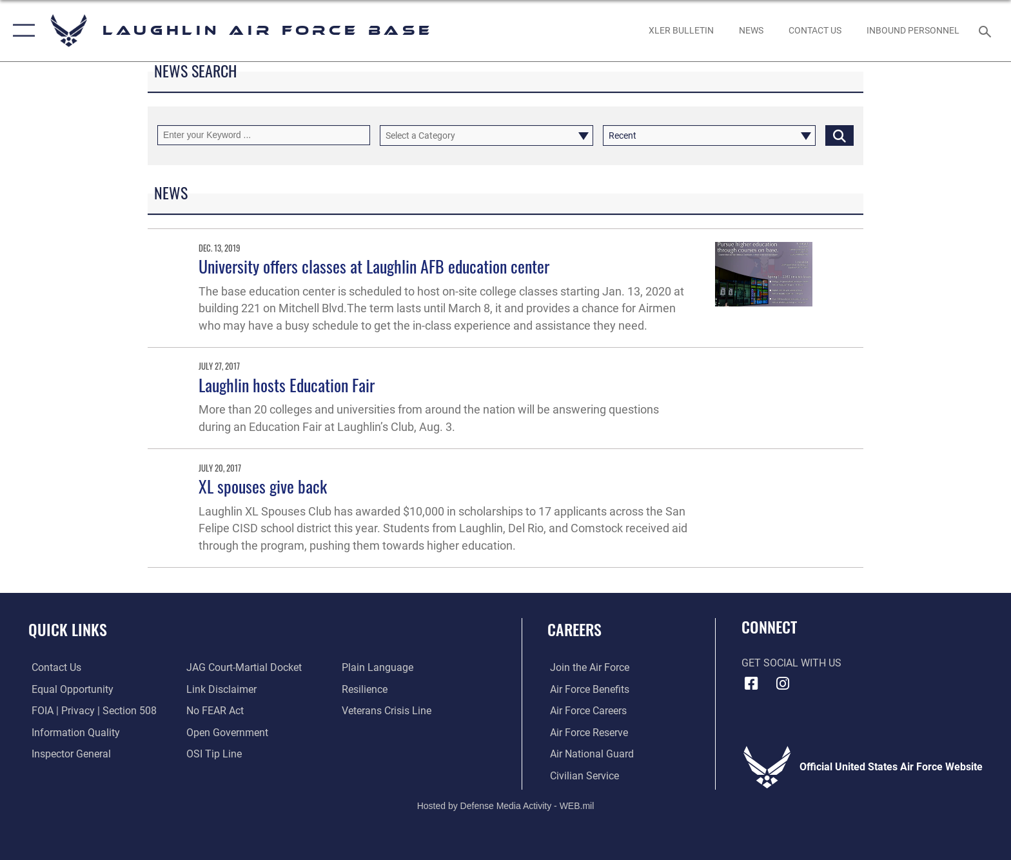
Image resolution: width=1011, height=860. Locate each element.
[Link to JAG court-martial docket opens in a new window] (243, 667)
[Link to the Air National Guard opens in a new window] (589, 754)
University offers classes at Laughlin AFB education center (374, 266)
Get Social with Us (791, 663)
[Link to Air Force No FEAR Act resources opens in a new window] (214, 711)
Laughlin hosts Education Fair (287, 385)
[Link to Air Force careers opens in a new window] (585, 711)
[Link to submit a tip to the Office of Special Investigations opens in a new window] (213, 754)
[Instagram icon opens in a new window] (782, 684)
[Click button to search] (839, 135)
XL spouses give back (263, 486)
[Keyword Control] (263, 135)
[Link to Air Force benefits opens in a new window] (587, 689)
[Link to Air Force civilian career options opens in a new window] (581, 775)
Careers (574, 629)
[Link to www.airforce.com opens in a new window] (587, 667)
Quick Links (67, 629)
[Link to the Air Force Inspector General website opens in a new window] (68, 754)
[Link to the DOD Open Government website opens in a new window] (227, 732)
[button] (21, 30)
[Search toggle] (987, 30)
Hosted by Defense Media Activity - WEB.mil (505, 805)
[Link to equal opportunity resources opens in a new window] (69, 689)
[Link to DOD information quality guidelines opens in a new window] (72, 732)
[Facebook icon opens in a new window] (751, 684)
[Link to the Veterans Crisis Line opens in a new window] (387, 711)
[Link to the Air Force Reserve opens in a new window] (586, 732)
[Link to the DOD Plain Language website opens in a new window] (378, 667)
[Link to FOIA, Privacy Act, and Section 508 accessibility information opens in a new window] (90, 711)
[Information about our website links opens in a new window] (221, 689)
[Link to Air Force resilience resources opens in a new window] (365, 689)
